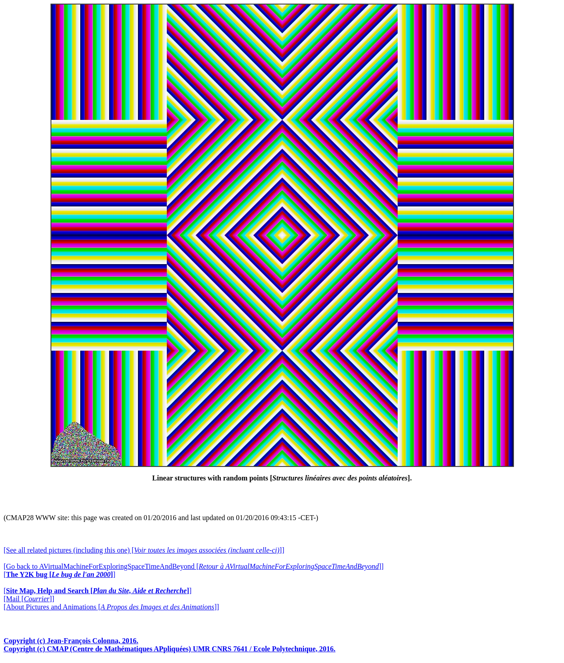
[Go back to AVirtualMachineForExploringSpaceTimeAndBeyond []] (194, 566)
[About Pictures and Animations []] (111, 607)
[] (59, 574)
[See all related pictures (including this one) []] (144, 550)
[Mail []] (29, 599)
